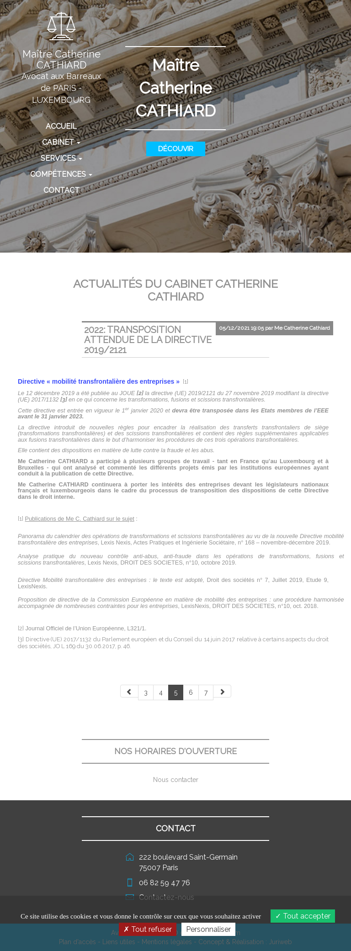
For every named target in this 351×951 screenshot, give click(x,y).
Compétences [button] (61, 174)
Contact (61, 190)
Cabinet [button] (61, 142)
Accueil (75, 126)
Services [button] (61, 158)
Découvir (175, 149)
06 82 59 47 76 (164, 882)
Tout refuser (147, 929)
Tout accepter (302, 916)
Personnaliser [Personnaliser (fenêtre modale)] (208, 929)
